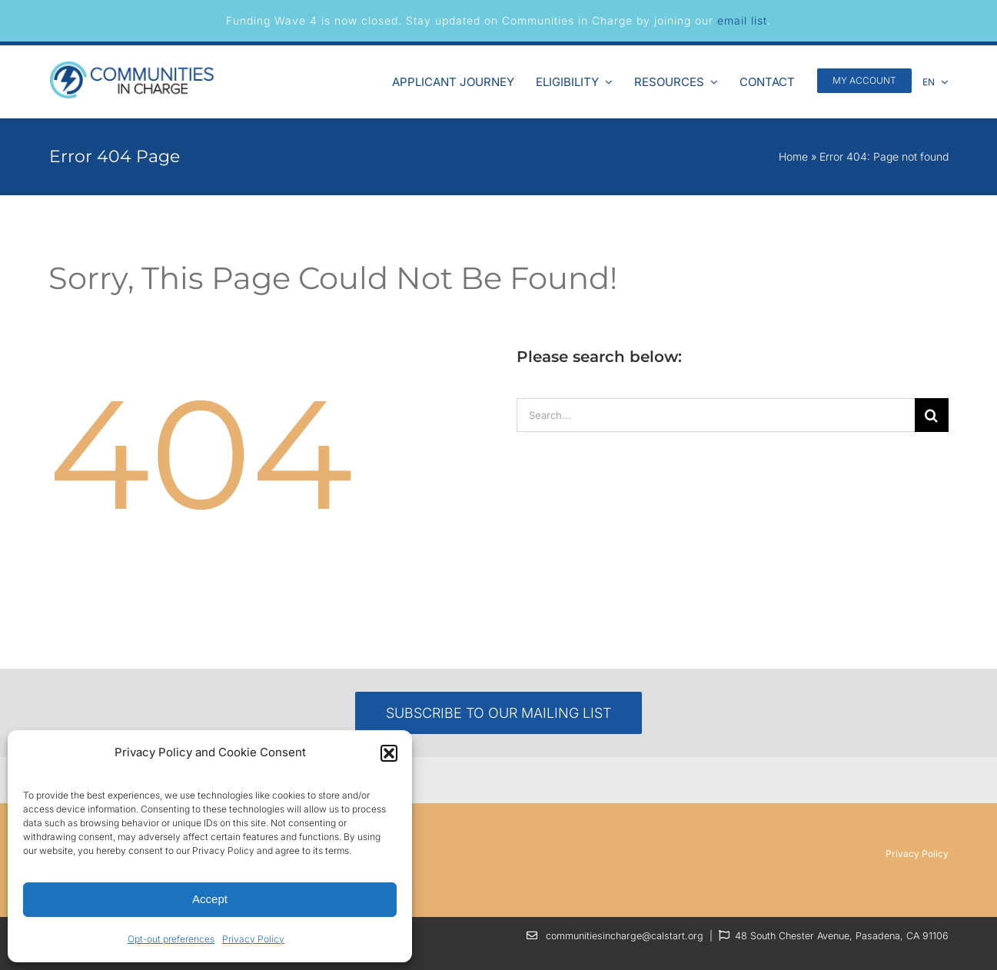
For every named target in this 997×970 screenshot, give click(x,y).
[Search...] (716, 415)
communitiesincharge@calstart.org (624, 936)
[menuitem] (935, 80)
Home (793, 156)
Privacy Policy (253, 939)
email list (742, 20)
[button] (389, 753)
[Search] (932, 415)
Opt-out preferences (171, 939)
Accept (210, 898)
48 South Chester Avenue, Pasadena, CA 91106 (842, 936)
